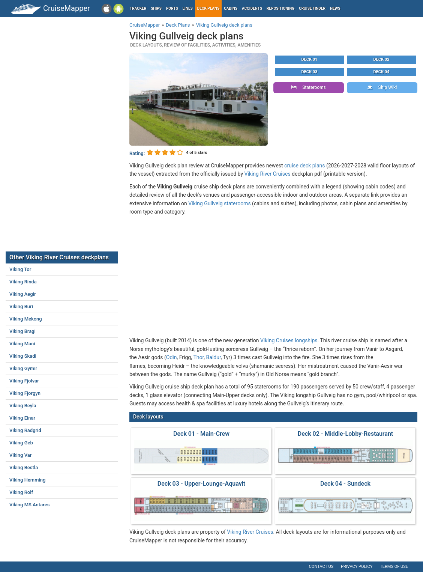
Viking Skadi (22, 356)
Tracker (138, 8)
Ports (172, 8)
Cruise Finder (312, 8)
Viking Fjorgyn (24, 393)
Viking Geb (21, 443)
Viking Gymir (23, 368)
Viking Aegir (22, 294)
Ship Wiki (382, 87)
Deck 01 (310, 59)
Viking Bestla (23, 467)
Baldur (213, 357)
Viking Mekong (25, 319)
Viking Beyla (22, 405)
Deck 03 (310, 71)
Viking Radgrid (25, 430)
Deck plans (208, 8)
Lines (188, 8)
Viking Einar (22, 418)
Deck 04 (382, 71)
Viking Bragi (22, 331)
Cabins (230, 8)
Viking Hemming (27, 480)
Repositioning (280, 8)
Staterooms (308, 87)
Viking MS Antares (29, 504)
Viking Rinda (23, 281)
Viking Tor (20, 269)
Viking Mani (22, 343)
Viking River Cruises (267, 174)
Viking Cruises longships (289, 340)
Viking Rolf (21, 492)
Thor (198, 357)
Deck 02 (382, 59)
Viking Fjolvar (24, 381)
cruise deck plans (304, 166)
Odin (171, 357)
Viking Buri (21, 306)
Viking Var (20, 455)
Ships (156, 8)
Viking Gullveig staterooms (219, 203)
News (335, 8)
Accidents (252, 8)
